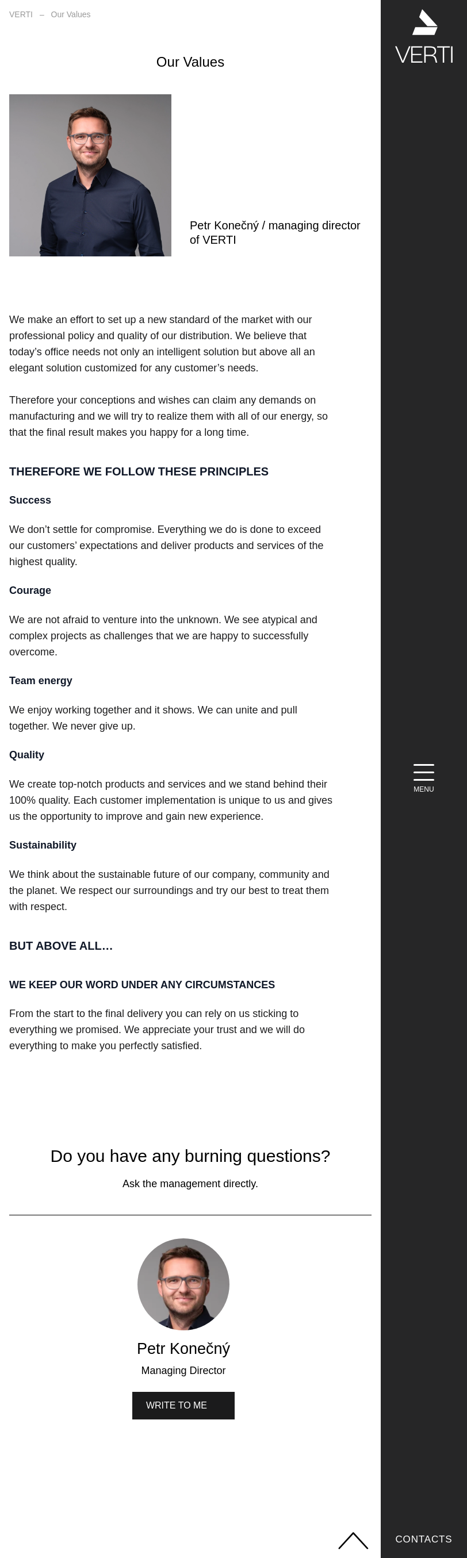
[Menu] (424, 779)
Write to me (176, 1405)
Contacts (423, 1539)
